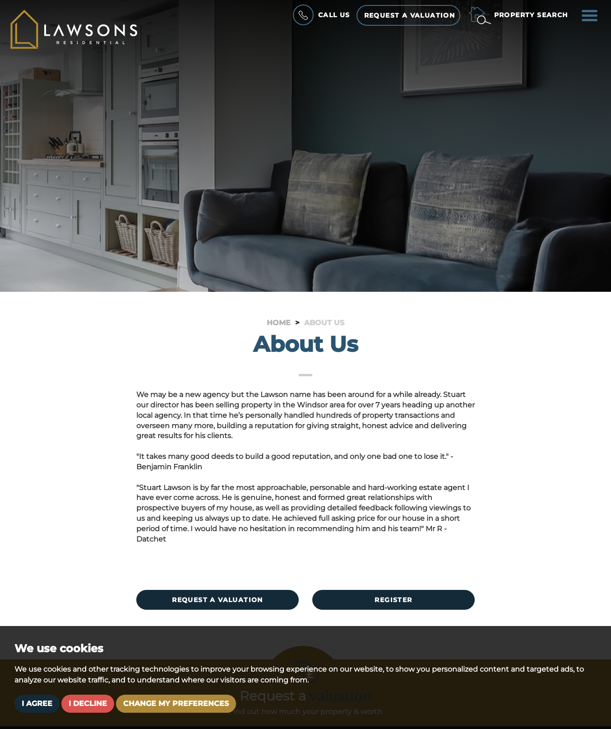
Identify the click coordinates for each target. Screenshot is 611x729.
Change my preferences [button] (176, 703)
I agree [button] (37, 703)
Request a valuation (217, 600)
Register (393, 600)
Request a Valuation (409, 15)
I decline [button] (88, 703)
